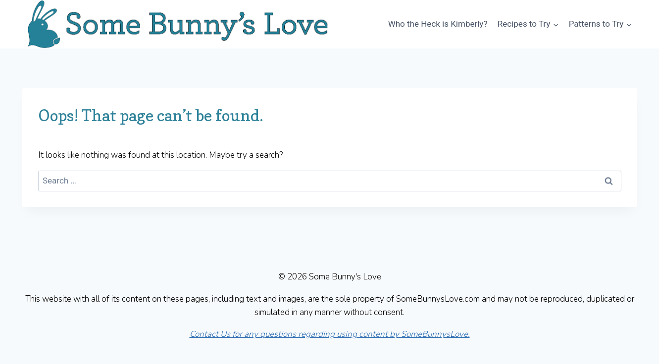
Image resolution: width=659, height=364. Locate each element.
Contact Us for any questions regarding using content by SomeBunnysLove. (330, 334)
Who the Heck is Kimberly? (438, 24)
